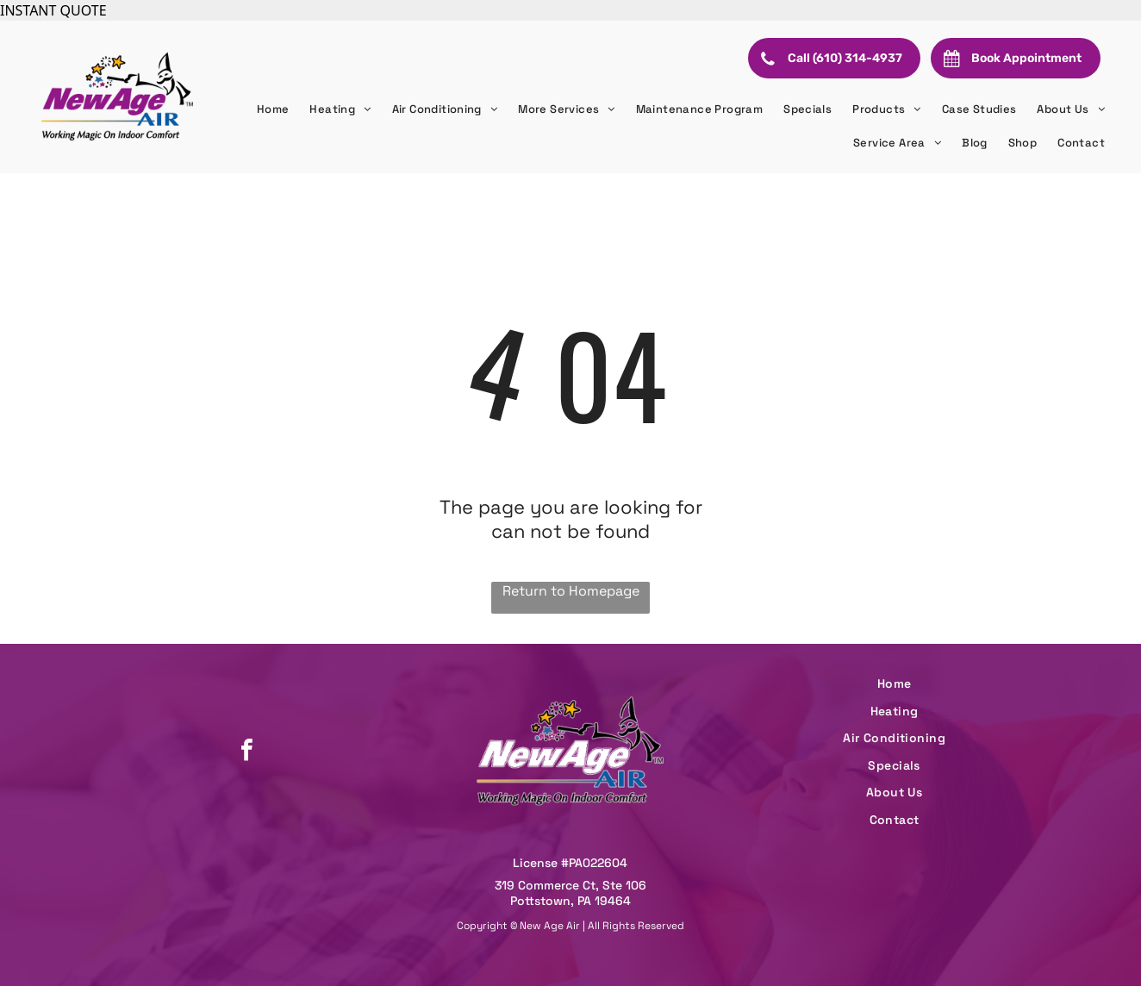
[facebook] (246, 752)
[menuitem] (273, 109)
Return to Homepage (570, 591)
